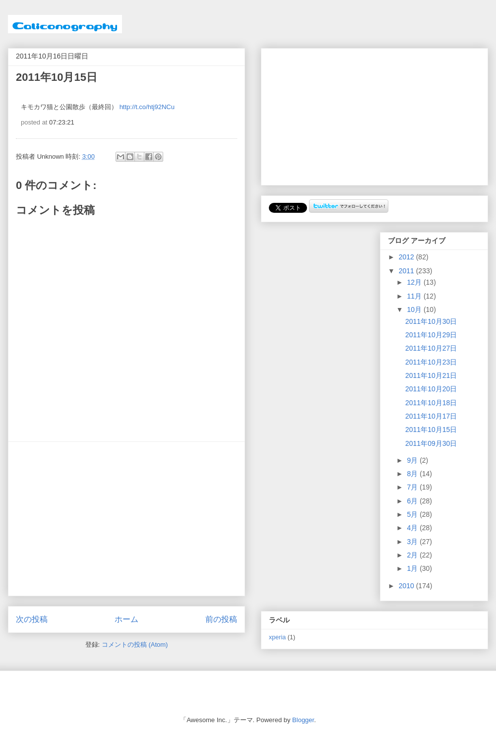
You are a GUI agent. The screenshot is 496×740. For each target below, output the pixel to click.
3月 (413, 542)
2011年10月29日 (431, 335)
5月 (413, 514)
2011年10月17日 (431, 416)
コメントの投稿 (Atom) (135, 644)
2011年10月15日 (431, 429)
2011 (407, 271)
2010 (407, 586)
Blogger (303, 720)
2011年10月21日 (431, 375)
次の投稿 (32, 619)
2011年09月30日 (431, 443)
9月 (413, 460)
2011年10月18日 (431, 403)
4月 (413, 528)
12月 (415, 282)
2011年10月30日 (431, 321)
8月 (413, 474)
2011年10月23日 (431, 362)
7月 (413, 487)
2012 (407, 257)
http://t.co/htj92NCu (147, 107)
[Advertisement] (126, 518)
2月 (413, 555)
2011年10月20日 (431, 389)
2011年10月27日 (431, 348)
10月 (415, 309)
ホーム (126, 619)
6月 (413, 501)
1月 (413, 568)
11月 (415, 296)
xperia (277, 637)
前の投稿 (221, 619)
